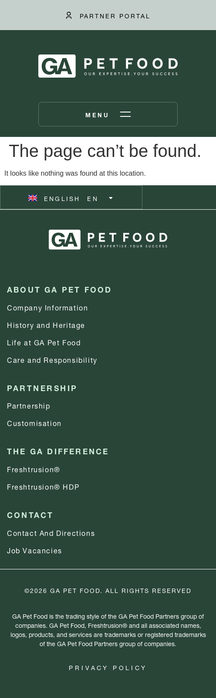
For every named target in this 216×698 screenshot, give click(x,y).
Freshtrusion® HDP (43, 486)
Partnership (29, 405)
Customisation (34, 422)
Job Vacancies (34, 549)
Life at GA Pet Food (44, 341)
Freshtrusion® (34, 468)
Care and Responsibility (52, 359)
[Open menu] (108, 114)
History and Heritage (46, 324)
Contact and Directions (51, 532)
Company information (47, 306)
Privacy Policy (108, 667)
